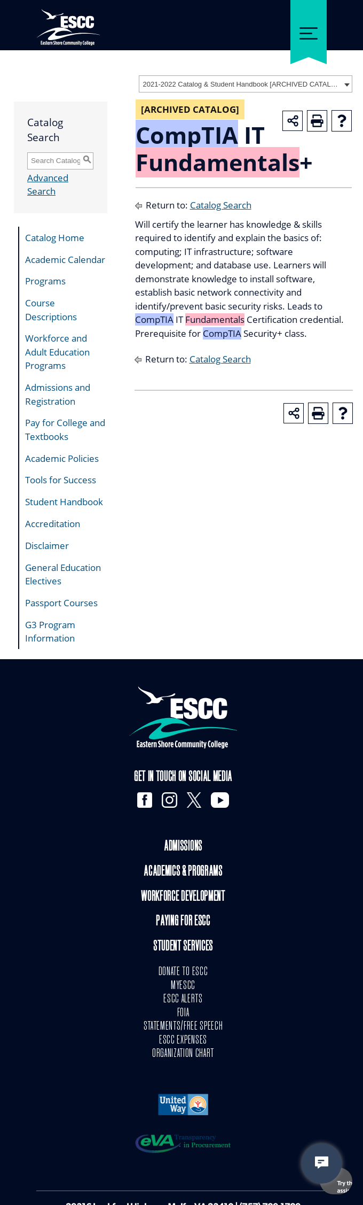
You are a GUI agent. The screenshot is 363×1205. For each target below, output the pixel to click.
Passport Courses (61, 603)
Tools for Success (60, 480)
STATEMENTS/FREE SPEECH (183, 1026)
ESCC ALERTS (182, 999)
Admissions (183, 847)
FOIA (183, 1013)
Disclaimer (47, 545)
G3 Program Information (50, 632)
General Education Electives (63, 574)
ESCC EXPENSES (183, 1040)
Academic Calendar (65, 259)
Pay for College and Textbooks (65, 429)
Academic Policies (62, 458)
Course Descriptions (51, 310)
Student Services (183, 947)
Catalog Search (220, 205)
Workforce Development (183, 897)
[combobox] (245, 83)
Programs (45, 281)
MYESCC (183, 985)
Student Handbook (64, 502)
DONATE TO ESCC (183, 971)
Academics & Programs (183, 872)
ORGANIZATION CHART (183, 1053)
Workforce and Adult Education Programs (57, 352)
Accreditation (52, 523)
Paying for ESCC (183, 922)
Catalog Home (54, 237)
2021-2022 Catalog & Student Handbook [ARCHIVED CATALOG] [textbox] (242, 84)
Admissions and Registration (57, 394)
